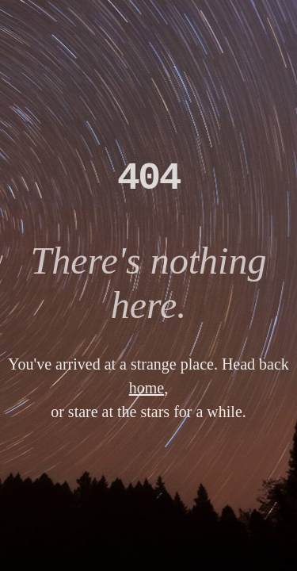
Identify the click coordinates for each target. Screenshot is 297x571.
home (146, 388)
